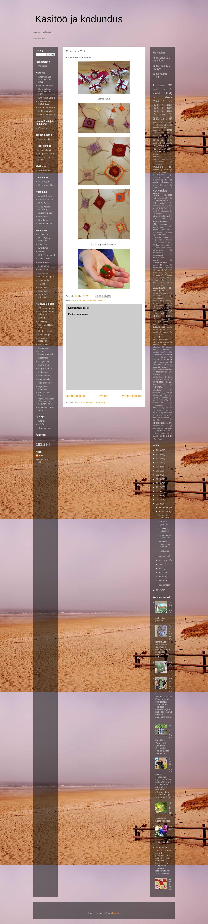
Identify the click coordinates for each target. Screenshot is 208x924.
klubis (155, 187)
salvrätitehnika (158, 352)
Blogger (115, 913)
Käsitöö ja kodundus (79, 18)
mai (161, 568)
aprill (161, 572)
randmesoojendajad (160, 339)
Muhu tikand (44, 170)
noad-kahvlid (44, 379)
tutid (154, 400)
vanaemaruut (158, 405)
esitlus (156, 140)
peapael (156, 300)
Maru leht (42, 216)
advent (163, 114)
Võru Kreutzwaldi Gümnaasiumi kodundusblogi (46, 401)
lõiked (167, 242)
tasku (170, 377)
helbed (160, 149)
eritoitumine (162, 137)
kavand (165, 177)
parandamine (158, 298)
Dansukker (43, 234)
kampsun (165, 172)
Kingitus (170, 665)
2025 (158, 454)
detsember (164, 507)
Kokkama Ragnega (42, 339)
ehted (169, 130)
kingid (166, 182)
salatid (166, 349)
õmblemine (159, 422)
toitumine (42, 291)
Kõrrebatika (163, 551)
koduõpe (168, 195)
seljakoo (163, 357)
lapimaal (163, 224)
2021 (158, 471)
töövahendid (158, 403)
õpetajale (168, 428)
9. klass (167, 110)
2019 (158, 479)
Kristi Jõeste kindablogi (44, 208)
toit (167, 393)
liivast (166, 237)
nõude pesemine (162, 278)
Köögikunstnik (45, 361)
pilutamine (159, 306)
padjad (164, 290)
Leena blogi (43, 365)
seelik (169, 354)
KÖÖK (41, 424)
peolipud (166, 301)
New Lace (43, 220)
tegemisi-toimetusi (42, 387)
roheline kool (159, 344)
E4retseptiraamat (46, 308)
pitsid (166, 308)
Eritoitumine (44, 248)
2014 (158, 499)
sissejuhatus (163, 362)
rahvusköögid (158, 334)
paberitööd (159, 287)
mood (155, 265)
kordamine (163, 203)
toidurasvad (157, 393)
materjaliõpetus (158, 257)
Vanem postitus (132, 396)
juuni (161, 564)
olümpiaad (167, 282)
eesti (166, 127)
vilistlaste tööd (162, 410)
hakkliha (156, 143)
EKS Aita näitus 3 (46, 114)
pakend (166, 293)
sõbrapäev (157, 369)
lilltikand (169, 240)
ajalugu (155, 117)
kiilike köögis (44, 334)
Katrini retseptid (45, 331)
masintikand (158, 255)
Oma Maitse (44, 428)
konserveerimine (160, 200)
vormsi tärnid (162, 415)
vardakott (157, 407)
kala (154, 172)
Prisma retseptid (46, 276)
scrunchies (157, 354)
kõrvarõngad (157, 213)
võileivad (165, 418)
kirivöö (155, 185)
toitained (156, 395)
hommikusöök (158, 157)
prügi (154, 324)
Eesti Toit (42, 244)
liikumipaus (157, 237)
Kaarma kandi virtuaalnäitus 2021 (44, 79)
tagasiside (156, 374)
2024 (158, 458)
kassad (155, 177)
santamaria (43, 280)
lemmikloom (157, 232)
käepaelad (157, 216)
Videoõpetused (45, 223)
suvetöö (165, 367)
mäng (167, 270)
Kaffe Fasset (44, 203)
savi (168, 352)
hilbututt (156, 154)
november (164, 511)
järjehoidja (156, 170)
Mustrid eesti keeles (44, 158)
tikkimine (158, 387)
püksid (155, 332)
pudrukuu (157, 327)
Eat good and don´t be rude (46, 312)
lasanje (155, 230)
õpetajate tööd (164, 430)
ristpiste (166, 342)
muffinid (169, 267)
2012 (158, 590)
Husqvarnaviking (46, 185)
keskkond (156, 180)
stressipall (165, 365)
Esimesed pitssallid (163, 529)
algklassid (76, 300)
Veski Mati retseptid (43, 295)
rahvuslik (156, 337)
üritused (167, 435)
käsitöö (169, 216)
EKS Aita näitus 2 (46, 98)
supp (155, 367)
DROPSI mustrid (46, 199)
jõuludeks (158, 166)
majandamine (158, 252)
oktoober (163, 556)
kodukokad (43, 262)
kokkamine (43, 348)
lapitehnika (158, 227)
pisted (170, 306)
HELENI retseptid (46, 255)
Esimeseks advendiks (164, 516)
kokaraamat (43, 266)
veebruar (163, 580)
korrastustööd (158, 205)
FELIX (41, 251)
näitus (155, 280)
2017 (158, 487)
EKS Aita (42, 128)
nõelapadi (168, 275)
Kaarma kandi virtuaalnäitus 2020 (44, 91)
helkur (169, 149)
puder (165, 324)
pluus (155, 311)
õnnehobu (156, 428)
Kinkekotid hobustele (170, 832)
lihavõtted (161, 234)
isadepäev (165, 159)
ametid (155, 122)
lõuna (155, 247)
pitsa (158, 308)
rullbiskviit (156, 347)
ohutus (155, 283)
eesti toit (157, 130)
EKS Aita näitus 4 (46, 111)
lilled (160, 240)
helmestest (162, 151)
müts (170, 272)
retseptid (156, 342)
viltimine (101, 300)
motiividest (157, 267)
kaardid (166, 170)
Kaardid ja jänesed (163, 522)
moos (166, 265)
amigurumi (167, 122)
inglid (155, 159)
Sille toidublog (45, 383)
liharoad (169, 232)
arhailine (159, 125)
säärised (168, 369)
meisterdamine (89, 300)
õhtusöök (156, 420)
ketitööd (166, 180)
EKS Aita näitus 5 (46, 107)
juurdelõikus (157, 164)
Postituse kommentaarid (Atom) (90, 402)
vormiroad (168, 413)
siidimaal (168, 359)
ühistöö (155, 436)
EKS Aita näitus (45, 85)
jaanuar (162, 585)
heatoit (41, 318)
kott (170, 205)
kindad (156, 182)
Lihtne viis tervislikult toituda (164, 544)
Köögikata (43, 358)
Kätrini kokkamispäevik (45, 352)
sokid (155, 364)
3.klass (155, 90)
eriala (170, 135)
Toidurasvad (161, 847)
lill (153, 240)
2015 (158, 495)
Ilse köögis (43, 321)
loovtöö (158, 242)
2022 (158, 466)
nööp (167, 280)
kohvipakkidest (163, 198)
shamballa (156, 359)
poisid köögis (162, 315)
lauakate (165, 230)
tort (157, 398)
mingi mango (44, 375)
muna (158, 270)
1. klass (158, 85)
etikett (167, 140)
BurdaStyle (43, 181)
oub (162, 285)
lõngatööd (165, 245)
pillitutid (169, 303)
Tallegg (41, 284)
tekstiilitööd (161, 382)
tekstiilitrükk (167, 379)
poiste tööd (166, 319)
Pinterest (42, 66)
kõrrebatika (165, 211)
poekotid (165, 311)
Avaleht (103, 396)
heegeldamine (161, 145)
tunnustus (165, 398)
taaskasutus (161, 372)
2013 (158, 504)
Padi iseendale (170, 809)
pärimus (166, 329)
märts (161, 576)
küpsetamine (160, 221)
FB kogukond (44, 150)
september (164, 560)
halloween (166, 143)
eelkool (156, 127)
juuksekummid (158, 162)
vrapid (155, 418)
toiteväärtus (167, 395)
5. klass (162, 97)
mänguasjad (158, 272)
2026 (158, 450)
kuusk (155, 211)
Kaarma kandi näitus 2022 (44, 102)
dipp (168, 125)
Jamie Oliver (44, 258)
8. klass (167, 107)
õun (167, 433)
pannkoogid (157, 296)
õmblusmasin (158, 426)
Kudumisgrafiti (45, 213)
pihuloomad (157, 303)
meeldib (156, 260)
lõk (154, 245)
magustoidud (165, 247)
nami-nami (43, 269)
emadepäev (158, 135)
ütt (159, 439)
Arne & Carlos (45, 196)
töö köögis (165, 400)
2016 (158, 491)
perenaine (43, 273)
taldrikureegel (158, 377)
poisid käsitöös (160, 313)
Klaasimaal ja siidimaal (164, 536)
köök (163, 218)
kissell (166, 185)
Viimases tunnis (170, 607)
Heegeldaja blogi (46, 153)
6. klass (167, 101)
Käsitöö (41, 421)
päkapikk (156, 329)
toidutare (42, 287)
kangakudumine (159, 175)
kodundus (160, 190)
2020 (158, 475)
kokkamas (43, 344)
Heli (41, 455)
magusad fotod (45, 368)
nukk (158, 275)
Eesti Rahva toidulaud (44, 239)
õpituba (160, 433)
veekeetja (168, 408)
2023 (158, 462)
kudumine (161, 208)
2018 (158, 483)
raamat (165, 332)
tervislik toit (159, 385)
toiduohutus (157, 390)
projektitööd (163, 322)
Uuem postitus (75, 396)
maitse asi (43, 372)
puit (168, 327)
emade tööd (163, 132)
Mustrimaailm (44, 139)
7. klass (167, 104)
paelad (155, 293)
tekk (157, 379)
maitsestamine (158, 250)
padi (154, 291)
